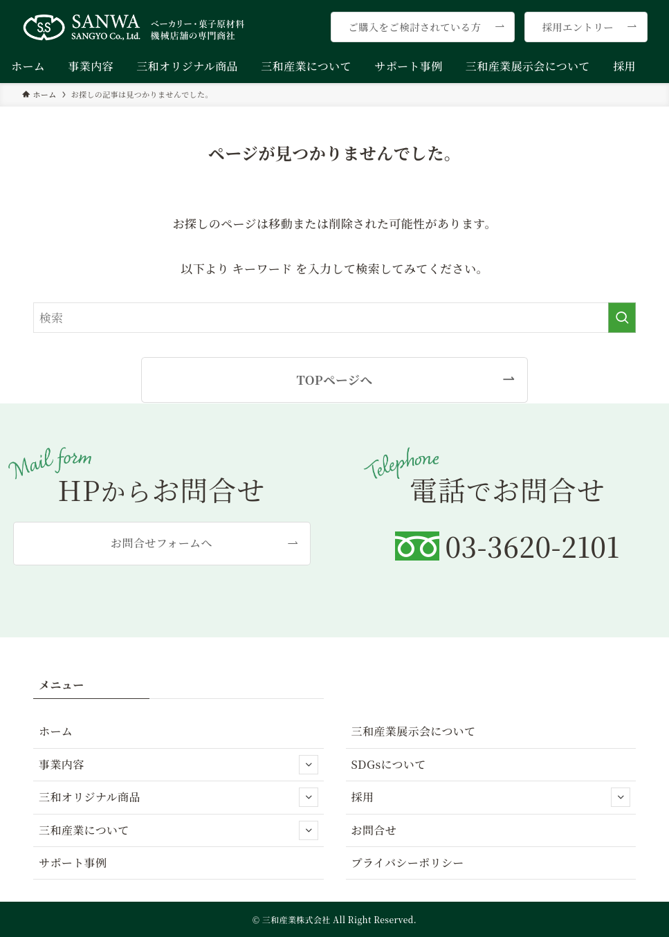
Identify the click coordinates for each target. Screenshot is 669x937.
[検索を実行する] (622, 317)
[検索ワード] (334, 317)
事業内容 (178, 764)
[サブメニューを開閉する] (308, 764)
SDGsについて (388, 764)
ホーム (56, 731)
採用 (491, 797)
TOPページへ (334, 379)
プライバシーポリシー (407, 863)
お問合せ (374, 830)
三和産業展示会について (413, 731)
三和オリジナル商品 (178, 797)
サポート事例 (73, 863)
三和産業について (178, 830)
